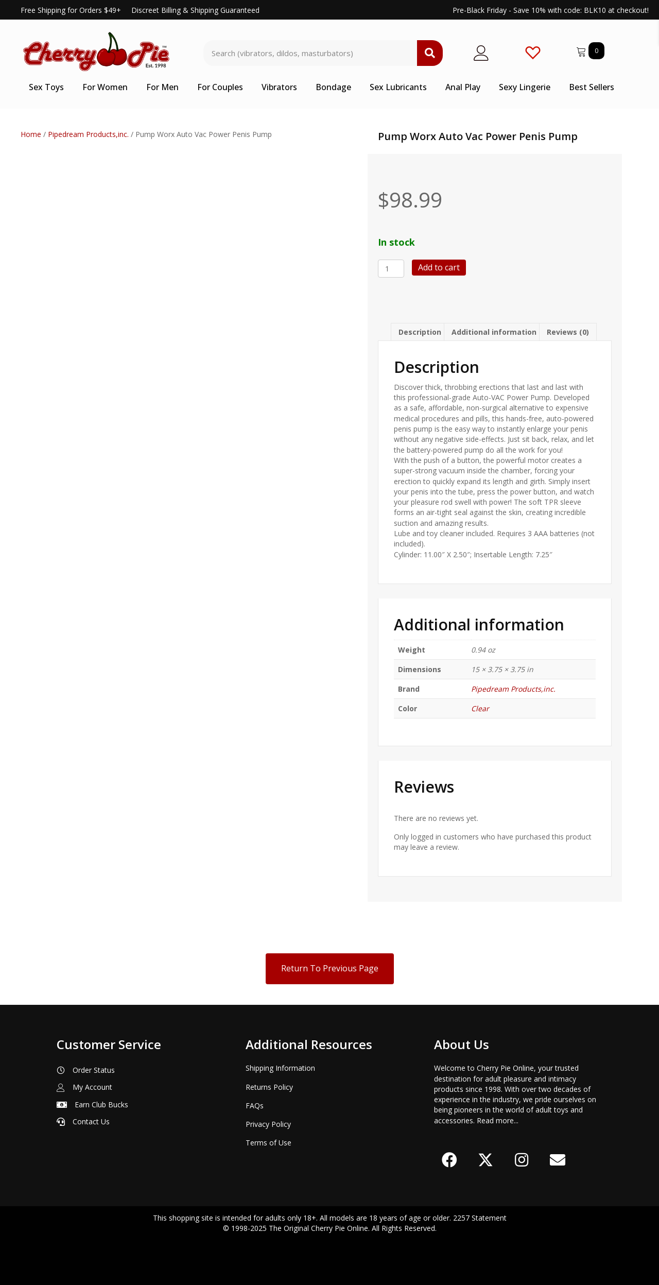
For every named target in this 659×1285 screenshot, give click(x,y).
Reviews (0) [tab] (568, 332)
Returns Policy (269, 1087)
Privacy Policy (268, 1124)
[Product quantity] (391, 269)
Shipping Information (280, 1068)
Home (31, 134)
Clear (480, 708)
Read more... (497, 1120)
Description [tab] (419, 332)
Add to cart (439, 267)
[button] (449, 1159)
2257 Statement (480, 1218)
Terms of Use (268, 1142)
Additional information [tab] (494, 332)
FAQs (255, 1105)
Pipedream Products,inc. (88, 134)
